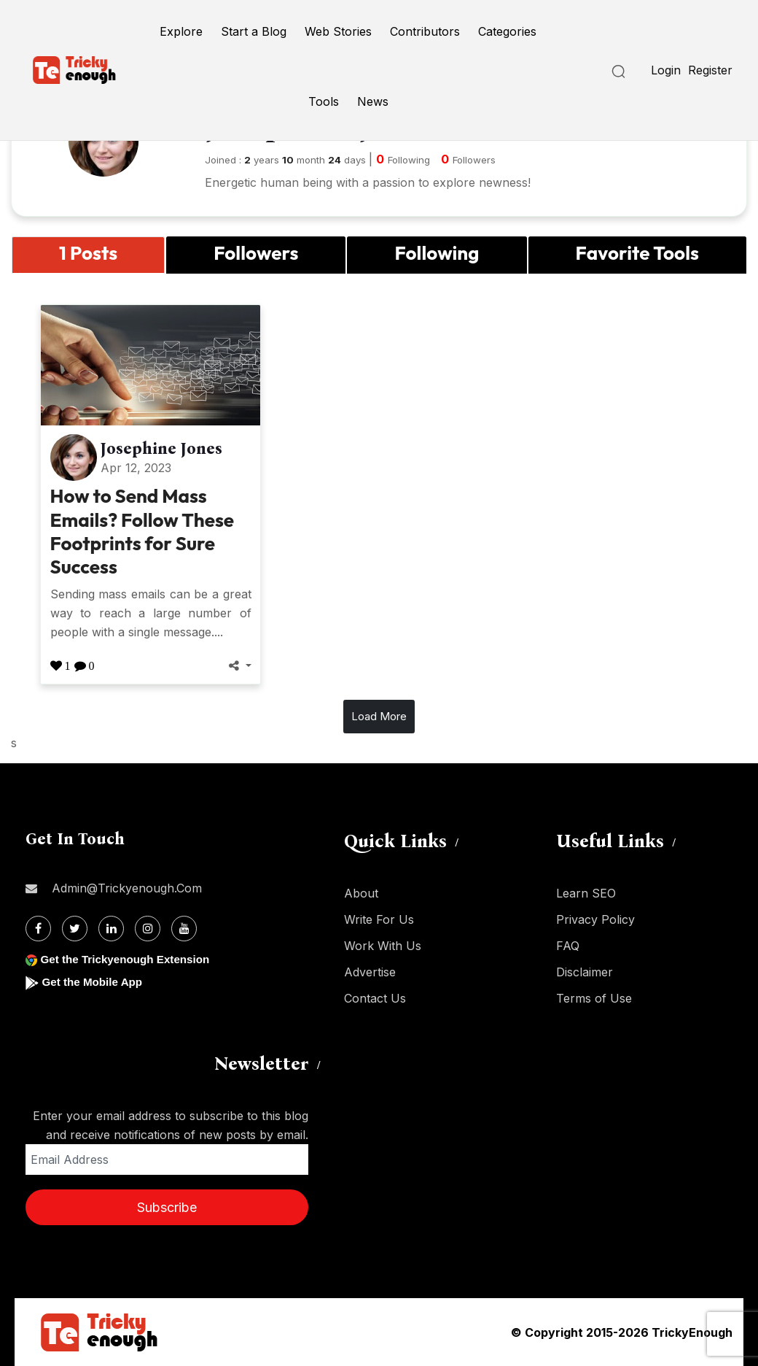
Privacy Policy (595, 919)
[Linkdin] (111, 928)
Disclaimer (584, 972)
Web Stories (338, 31)
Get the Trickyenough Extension (129, 959)
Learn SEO (586, 893)
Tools (323, 101)
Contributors (425, 31)
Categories (507, 31)
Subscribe (167, 1207)
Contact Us (375, 998)
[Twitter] (74, 928)
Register (710, 70)
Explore (181, 31)
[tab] (88, 255)
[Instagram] (147, 928)
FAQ (567, 945)
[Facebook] (38, 928)
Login (666, 70)
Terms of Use (594, 998)
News (372, 101)
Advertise (370, 972)
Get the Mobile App (94, 982)
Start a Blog (253, 31)
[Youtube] (184, 928)
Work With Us (382, 945)
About (361, 893)
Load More (379, 716)
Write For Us (379, 919)
